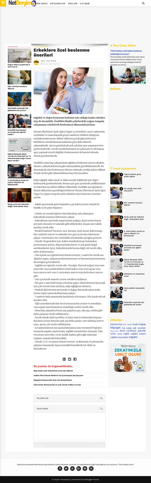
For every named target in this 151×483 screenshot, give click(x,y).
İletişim (85, 3)
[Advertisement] (75, 25)
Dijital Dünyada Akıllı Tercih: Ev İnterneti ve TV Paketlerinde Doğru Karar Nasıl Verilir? (19, 157)
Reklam (72, 3)
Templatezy (65, 479)
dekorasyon (114, 331)
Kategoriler (58, 3)
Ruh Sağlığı (127, 328)
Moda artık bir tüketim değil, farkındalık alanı (18, 205)
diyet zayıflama (128, 330)
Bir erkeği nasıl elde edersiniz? (132, 189)
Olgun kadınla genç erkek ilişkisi (132, 175)
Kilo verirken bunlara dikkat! (17, 87)
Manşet (115, 327)
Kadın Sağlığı (139, 324)
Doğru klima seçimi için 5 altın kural (19, 66)
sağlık (126, 333)
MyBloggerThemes (91, 479)
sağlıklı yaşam (138, 333)
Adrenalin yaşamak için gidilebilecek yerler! (18, 109)
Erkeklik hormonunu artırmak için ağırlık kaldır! (17, 132)
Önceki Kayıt (39, 446)
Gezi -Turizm (127, 324)
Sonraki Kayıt (99, 446)
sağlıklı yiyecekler (119, 337)
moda (119, 334)
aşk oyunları (139, 327)
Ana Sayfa (42, 3)
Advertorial (116, 324)
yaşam (45, 47)
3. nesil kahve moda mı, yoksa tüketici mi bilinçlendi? (18, 182)
